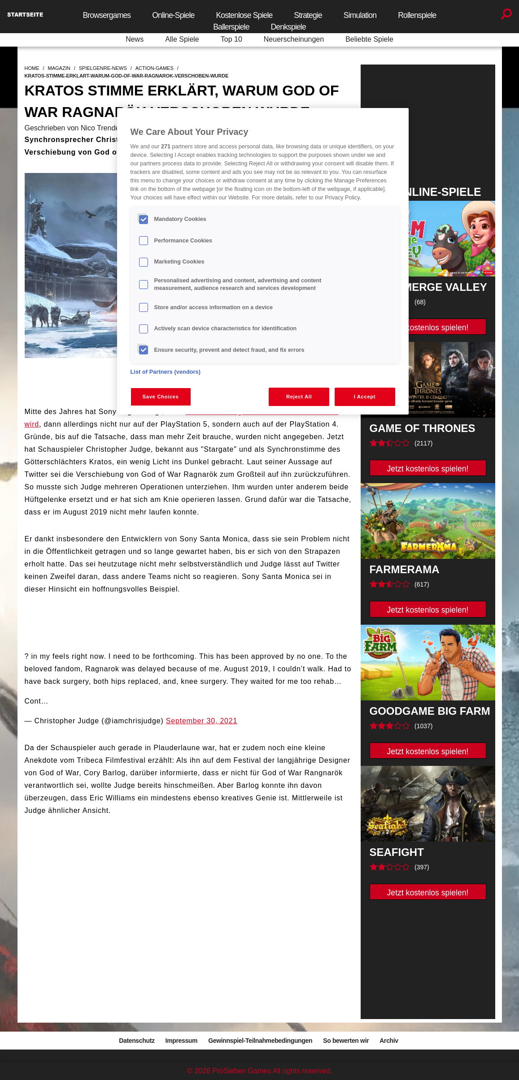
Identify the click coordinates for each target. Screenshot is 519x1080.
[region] (263, 261)
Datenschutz (136, 1040)
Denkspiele (288, 26)
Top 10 (231, 39)
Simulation (360, 15)
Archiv (388, 1040)
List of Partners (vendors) (166, 372)
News (135, 39)
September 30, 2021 (201, 721)
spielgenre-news (103, 68)
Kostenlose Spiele (244, 15)
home (32, 68)
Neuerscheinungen (294, 39)
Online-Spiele (173, 15)
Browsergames (107, 15)
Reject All (299, 396)
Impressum (182, 1040)
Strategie (308, 15)
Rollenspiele (417, 15)
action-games (154, 68)
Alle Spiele (182, 39)
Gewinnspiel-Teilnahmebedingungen (260, 1040)
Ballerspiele (231, 26)
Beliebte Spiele (369, 39)
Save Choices (161, 396)
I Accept (364, 396)
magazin (59, 68)
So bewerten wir (346, 1040)
